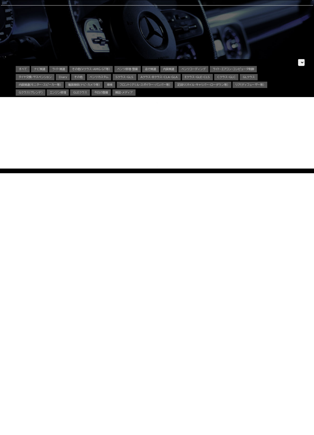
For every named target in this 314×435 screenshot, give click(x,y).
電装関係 (136, 384)
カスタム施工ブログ (236, 376)
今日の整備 (56, 158)
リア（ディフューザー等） (189, 148)
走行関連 (194, 118)
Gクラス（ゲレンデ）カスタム (76, 390)
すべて (25, 118)
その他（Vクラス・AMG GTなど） (79, 396)
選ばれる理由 (49, 29)
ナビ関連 (47, 118)
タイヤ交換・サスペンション (104, 128)
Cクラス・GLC (73, 138)
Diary (140, 128)
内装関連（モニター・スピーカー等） (147, 138)
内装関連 (219, 118)
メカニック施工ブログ (238, 383)
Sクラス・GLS (222, 128)
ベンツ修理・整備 (164, 118)
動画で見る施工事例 (72, 402)
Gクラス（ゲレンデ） (234, 148)
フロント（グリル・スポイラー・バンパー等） (52, 148)
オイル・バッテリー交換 (143, 372)
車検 (111, 29)
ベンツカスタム (189, 128)
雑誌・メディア (87, 158)
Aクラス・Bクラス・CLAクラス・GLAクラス (85, 360)
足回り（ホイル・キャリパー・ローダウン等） (128, 148)
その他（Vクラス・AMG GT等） (115, 118)
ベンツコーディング (251, 118)
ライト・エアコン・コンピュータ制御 (46, 128)
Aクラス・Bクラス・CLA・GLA (266, 128)
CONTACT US (243, 9)
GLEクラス (28, 158)
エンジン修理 (270, 148)
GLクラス (102, 138)
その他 (161, 128)
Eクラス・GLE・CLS (36, 138)
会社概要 (204, 29)
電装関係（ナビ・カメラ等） (206, 138)
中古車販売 (156, 29)
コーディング (131, 29)
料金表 (64, 408)
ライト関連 (73, 118)
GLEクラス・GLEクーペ (74, 378)
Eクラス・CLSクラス (72, 372)
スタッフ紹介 (181, 29)
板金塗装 (136, 366)
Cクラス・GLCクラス (72, 366)
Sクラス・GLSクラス (72, 384)
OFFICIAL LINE (281, 9)
